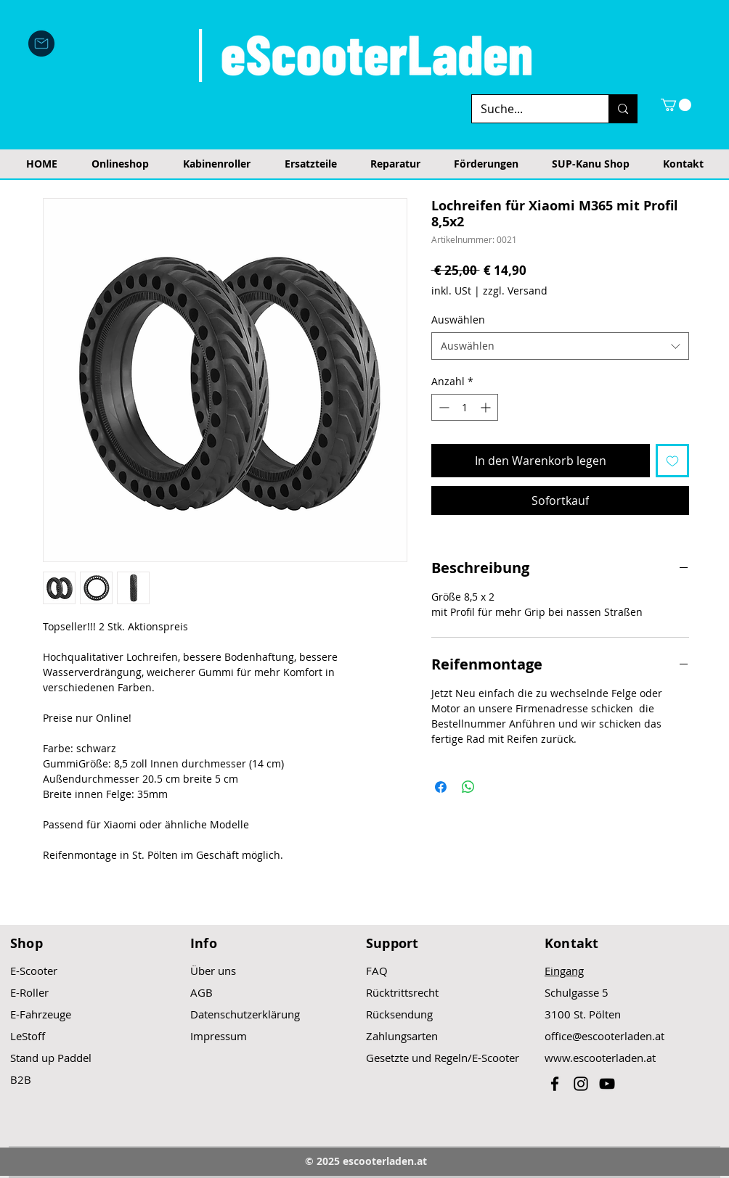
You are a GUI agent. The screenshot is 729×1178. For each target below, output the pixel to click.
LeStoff (27, 1036)
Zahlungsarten (402, 1036)
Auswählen (458, 319)
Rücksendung (399, 1014)
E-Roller (29, 992)
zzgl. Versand (515, 290)
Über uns (213, 970)
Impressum (218, 1036)
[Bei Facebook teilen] (440, 787)
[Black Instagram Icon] (580, 1083)
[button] (676, 105)
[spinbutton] (465, 407)
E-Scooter (33, 970)
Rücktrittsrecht (402, 992)
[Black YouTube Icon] (607, 1083)
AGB (201, 992)
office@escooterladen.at (604, 1036)
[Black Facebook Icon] (554, 1083)
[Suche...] (529, 109)
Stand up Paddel (50, 1057)
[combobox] (560, 346)
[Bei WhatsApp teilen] (468, 787)
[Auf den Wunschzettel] (672, 460)
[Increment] (487, 407)
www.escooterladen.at (600, 1057)
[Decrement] (442, 407)
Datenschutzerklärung (245, 1014)
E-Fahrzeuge (40, 1014)
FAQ (377, 970)
